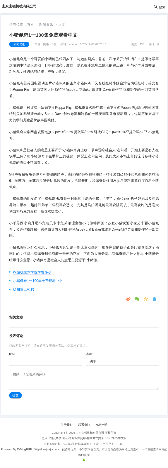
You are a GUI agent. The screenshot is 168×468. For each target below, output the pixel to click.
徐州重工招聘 (23, 289)
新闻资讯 (46, 24)
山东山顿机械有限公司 (90, 432)
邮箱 (12, 354)
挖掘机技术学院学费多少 (32, 272)
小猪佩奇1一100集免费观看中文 (38, 281)
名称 (89, 354)
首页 (30, 24)
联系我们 (84, 424)
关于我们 (66, 424)
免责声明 (101, 424)
